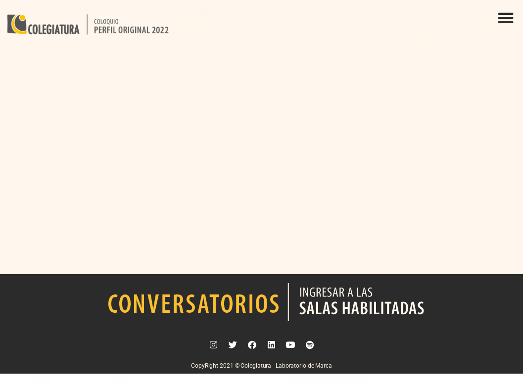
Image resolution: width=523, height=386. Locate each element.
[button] (505, 17)
